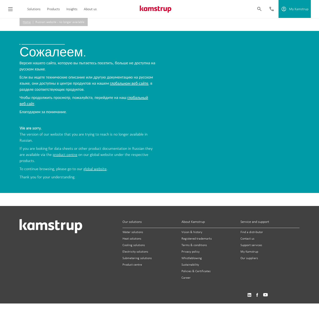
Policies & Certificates (196, 271)
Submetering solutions (137, 258)
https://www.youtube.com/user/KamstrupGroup (265, 295)
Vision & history (191, 232)
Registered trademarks (196, 238)
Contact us (247, 238)
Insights (71, 9)
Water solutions (132, 232)
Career (186, 277)
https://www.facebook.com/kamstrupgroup (257, 295)
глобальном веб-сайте (129, 83)
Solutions (33, 9)
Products (53, 9)
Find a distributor (251, 232)
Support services (251, 245)
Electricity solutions (135, 251)
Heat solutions (131, 238)
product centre (65, 154)
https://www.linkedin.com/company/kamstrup (249, 295)
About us (90, 9)
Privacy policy (190, 251)
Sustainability (190, 264)
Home (27, 22)
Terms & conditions (194, 245)
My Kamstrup (249, 251)
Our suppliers (249, 258)
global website (95, 168)
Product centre (132, 264)
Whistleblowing (191, 258)
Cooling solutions (133, 245)
